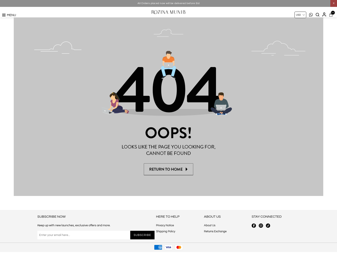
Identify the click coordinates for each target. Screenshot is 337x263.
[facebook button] (254, 236)
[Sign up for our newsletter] (83, 246)
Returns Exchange (215, 242)
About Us (209, 236)
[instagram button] (261, 236)
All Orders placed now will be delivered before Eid (168, 3)
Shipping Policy (165, 242)
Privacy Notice (165, 236)
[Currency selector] (300, 15)
